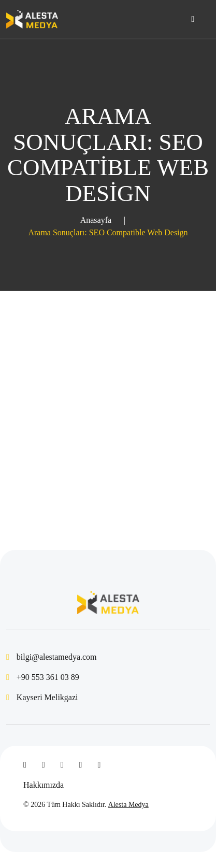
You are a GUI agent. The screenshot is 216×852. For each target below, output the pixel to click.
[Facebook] (24, 765)
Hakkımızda (43, 784)
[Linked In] (62, 765)
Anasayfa (95, 220)
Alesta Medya (128, 804)
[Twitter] (43, 765)
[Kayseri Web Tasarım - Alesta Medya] (32, 19)
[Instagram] (80, 765)
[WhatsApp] (98, 765)
